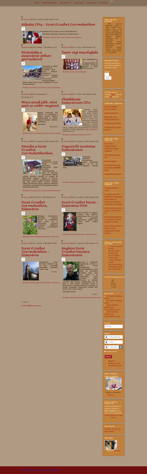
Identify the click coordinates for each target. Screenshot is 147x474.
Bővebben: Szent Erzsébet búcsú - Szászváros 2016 (80, 234)
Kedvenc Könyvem (111, 113)
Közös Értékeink (79, 3)
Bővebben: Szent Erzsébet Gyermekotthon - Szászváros (41, 283)
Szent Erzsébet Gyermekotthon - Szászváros (35, 251)
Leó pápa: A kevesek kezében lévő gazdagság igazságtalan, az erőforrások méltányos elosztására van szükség (113, 199)
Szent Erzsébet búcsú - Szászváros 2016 (80, 204)
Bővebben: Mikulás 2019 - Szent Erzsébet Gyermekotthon (62, 37)
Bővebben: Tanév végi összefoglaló (74, 72)
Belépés (108, 357)
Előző (26, 306)
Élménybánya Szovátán (112, 123)
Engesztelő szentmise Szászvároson (78, 148)
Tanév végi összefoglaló (80, 52)
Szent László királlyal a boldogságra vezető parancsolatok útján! (115, 267)
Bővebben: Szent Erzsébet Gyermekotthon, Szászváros (41, 237)
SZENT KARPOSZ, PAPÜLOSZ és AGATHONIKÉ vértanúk (112, 307)
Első (22, 306)
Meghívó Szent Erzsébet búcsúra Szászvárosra (75, 251)
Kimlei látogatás (110, 161)
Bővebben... (111, 395)
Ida (111, 97)
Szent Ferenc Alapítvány (49, 3)
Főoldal (37, 3)
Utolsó (39, 306)
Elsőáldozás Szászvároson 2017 (76, 101)
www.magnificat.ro (92, 129)
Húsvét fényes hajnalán (112, 174)
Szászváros (27, 19)
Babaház (117, 451)
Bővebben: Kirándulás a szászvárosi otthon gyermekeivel (41, 87)
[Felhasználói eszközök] (23, 29)
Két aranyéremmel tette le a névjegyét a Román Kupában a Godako (113, 219)
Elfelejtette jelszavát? (115, 365)
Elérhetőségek (103, 3)
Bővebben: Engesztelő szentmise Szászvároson (78, 182)
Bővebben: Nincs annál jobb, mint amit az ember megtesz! (42, 133)
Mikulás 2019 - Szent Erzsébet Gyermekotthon (58, 24)
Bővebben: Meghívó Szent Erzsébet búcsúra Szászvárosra (82, 297)
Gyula (113, 94)
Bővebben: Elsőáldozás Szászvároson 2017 (77, 135)
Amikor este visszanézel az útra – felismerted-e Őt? (113, 210)
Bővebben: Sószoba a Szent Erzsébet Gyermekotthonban (41, 190)
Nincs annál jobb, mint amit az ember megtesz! (40, 104)
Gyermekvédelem (92, 3)
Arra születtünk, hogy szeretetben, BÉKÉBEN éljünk (112, 167)
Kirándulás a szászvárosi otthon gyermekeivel (36, 56)
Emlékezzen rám (111, 351)
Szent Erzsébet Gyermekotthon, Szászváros (34, 205)
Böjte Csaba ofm (65, 3)
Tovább (34, 306)
